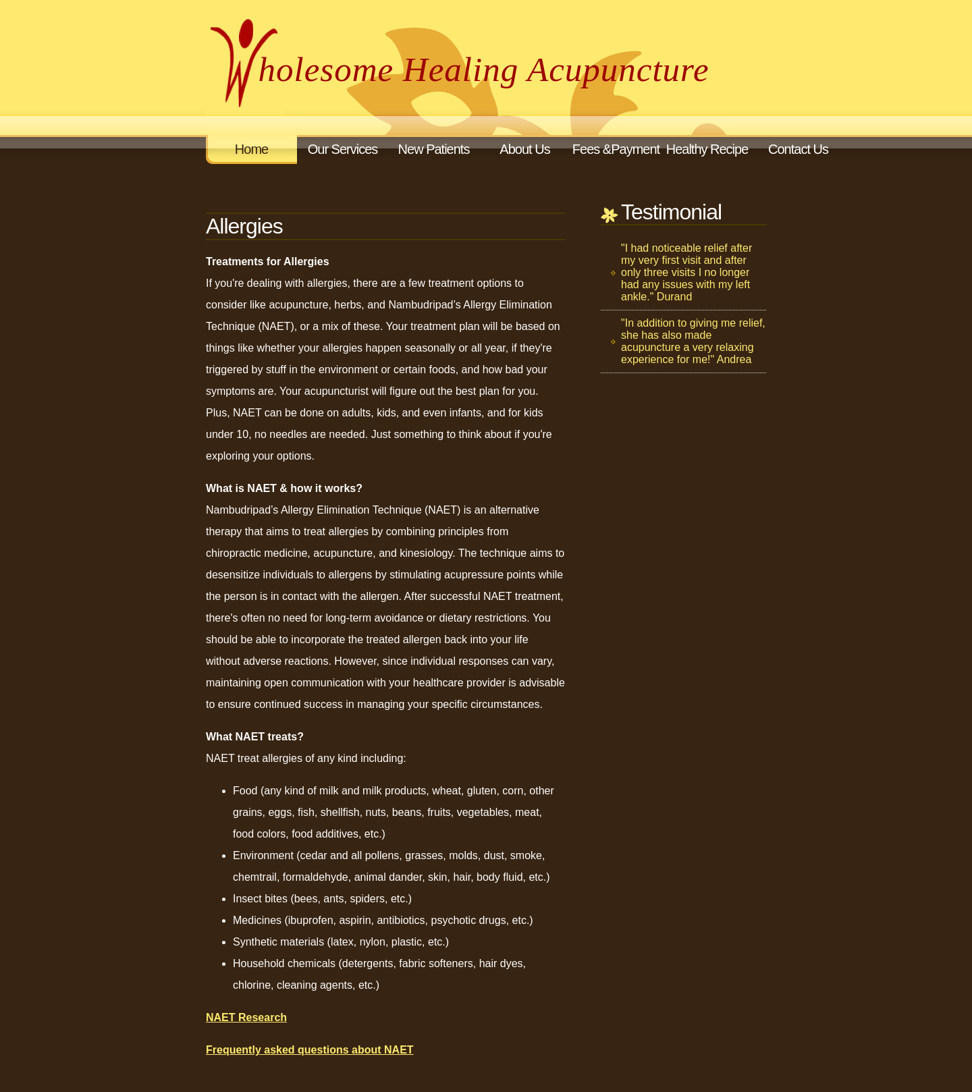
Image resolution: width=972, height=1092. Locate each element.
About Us (524, 149)
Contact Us (798, 149)
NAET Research (246, 1017)
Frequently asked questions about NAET (310, 1050)
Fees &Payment (615, 149)
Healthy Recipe (707, 149)
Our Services (343, 149)
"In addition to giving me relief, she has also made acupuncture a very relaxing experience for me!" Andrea (693, 341)
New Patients (434, 149)
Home (251, 149)
